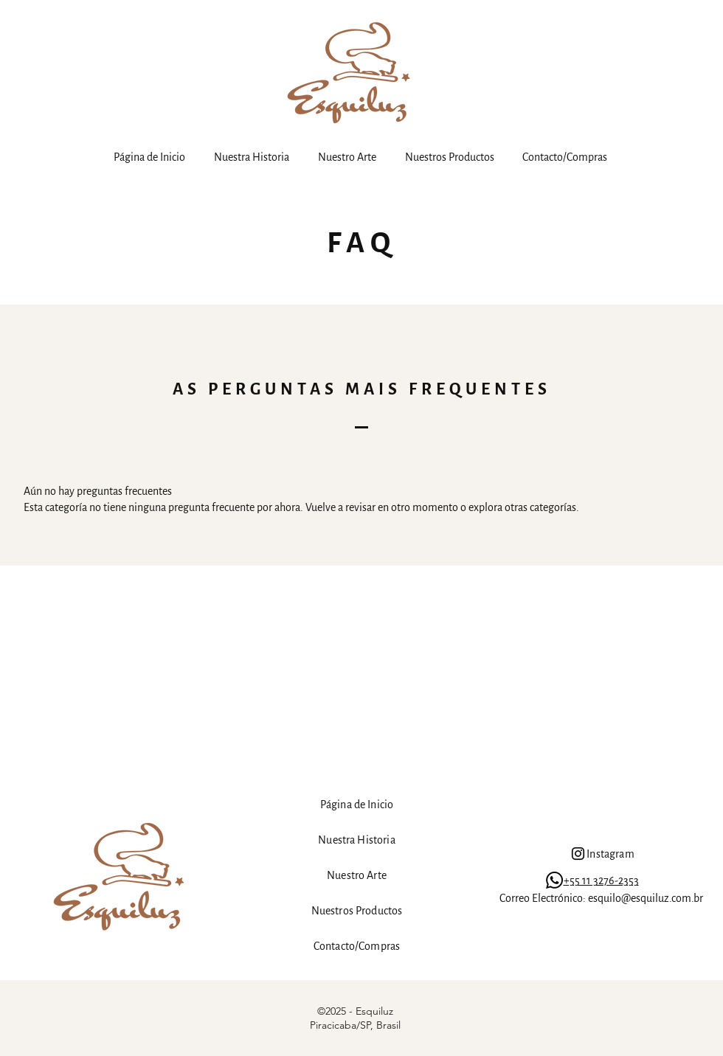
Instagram (610, 854)
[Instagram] (578, 853)
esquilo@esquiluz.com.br (645, 898)
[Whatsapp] (554, 880)
